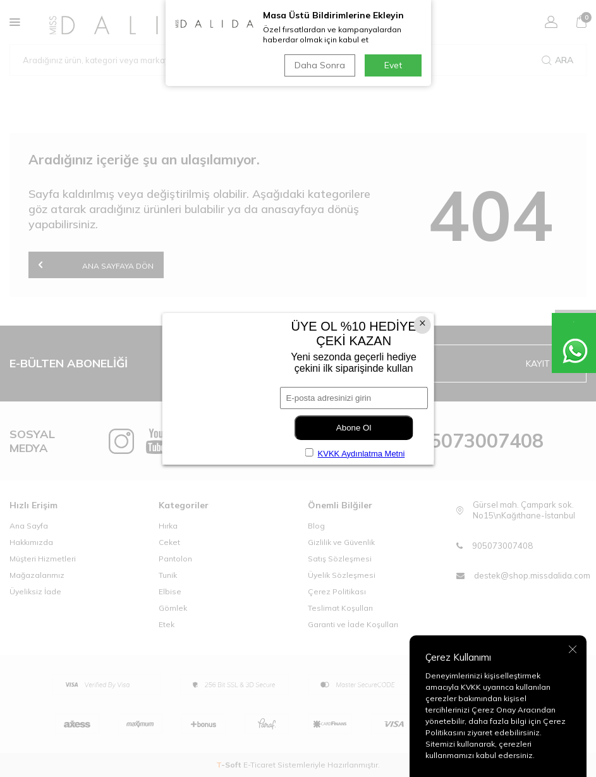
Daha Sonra (320, 65)
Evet (393, 65)
